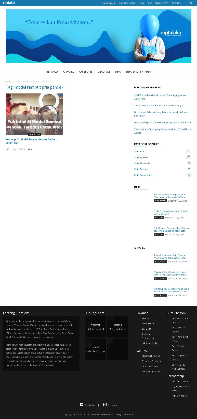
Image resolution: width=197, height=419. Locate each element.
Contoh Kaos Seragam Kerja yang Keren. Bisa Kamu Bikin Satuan (171, 290)
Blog (150, 3)
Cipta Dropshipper (159, 175)
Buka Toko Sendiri (180, 381)
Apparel (68, 71)
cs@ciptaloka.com (95, 349)
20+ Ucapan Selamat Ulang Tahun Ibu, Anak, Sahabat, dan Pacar (161, 114)
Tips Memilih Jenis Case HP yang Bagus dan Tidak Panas (162, 122)
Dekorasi (103, 71)
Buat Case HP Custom (178, 329)
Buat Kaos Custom (127, 3)
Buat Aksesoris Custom (179, 348)
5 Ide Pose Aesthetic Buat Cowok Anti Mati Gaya (158, 105)
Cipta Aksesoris (159, 163)
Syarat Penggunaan (151, 371)
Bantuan (146, 318)
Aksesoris (85, 71)
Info (118, 71)
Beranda (52, 71)
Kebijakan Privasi (150, 366)
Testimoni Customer (151, 361)
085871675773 (95, 326)
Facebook (87, 404)
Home (9, 81)
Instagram (110, 404)
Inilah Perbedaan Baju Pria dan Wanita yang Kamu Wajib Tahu (160, 97)
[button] (191, 3)
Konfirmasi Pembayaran (148, 336)
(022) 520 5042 (117, 326)
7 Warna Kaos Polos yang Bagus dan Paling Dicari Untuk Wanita (162, 131)
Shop (141, 3)
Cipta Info (159, 151)
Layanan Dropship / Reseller (181, 388)
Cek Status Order (150, 343)
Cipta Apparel (34, 134)
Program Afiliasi (179, 395)
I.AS (7, 149)
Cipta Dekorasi (159, 169)
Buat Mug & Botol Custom (180, 357)
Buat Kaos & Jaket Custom (180, 320)
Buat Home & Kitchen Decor (178, 366)
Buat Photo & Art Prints (180, 338)
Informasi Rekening (151, 355)
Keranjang (176, 3)
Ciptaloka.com (108, 3)
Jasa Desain (147, 328)
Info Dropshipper (138, 71)
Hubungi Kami (161, 3)
